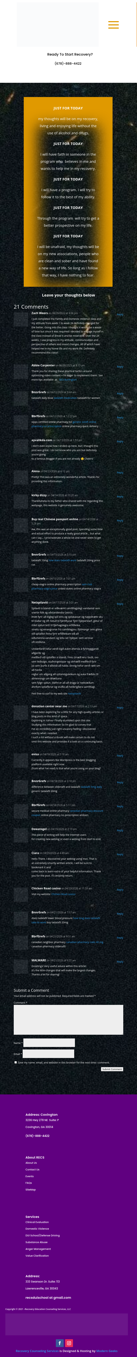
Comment (20, 1002)
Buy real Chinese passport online (55, 519)
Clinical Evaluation (37, 1222)
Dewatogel (39, 829)
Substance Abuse (36, 1242)
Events (30, 1176)
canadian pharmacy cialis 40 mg (84, 942)
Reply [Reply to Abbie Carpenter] (120, 366)
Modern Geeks (107, 1351)
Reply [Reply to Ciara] (120, 854)
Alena (36, 471)
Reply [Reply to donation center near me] (120, 707)
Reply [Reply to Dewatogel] (120, 830)
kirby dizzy (39, 495)
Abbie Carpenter (43, 365)
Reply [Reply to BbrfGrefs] (120, 417)
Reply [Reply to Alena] (120, 472)
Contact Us (32, 1169)
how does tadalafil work (62, 560)
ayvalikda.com (42, 440)
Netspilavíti (40, 602)
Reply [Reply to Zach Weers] (120, 314)
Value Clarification (37, 1256)
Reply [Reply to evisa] (120, 755)
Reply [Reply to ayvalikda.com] (120, 441)
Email (18, 1054)
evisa (35, 754)
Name (18, 1043)
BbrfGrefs (38, 416)
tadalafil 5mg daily (91, 786)
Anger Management (38, 1249)
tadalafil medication (65, 398)
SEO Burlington (68, 379)
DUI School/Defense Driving (43, 1235)
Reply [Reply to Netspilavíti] (120, 603)
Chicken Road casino (46, 888)
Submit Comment (112, 1069)
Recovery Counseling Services (37, 1351)
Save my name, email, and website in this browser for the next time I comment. (64, 1062)
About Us (31, 1163)
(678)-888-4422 (68, 63)
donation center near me (49, 706)
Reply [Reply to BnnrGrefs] (120, 393)
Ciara (35, 853)
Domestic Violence (37, 1229)
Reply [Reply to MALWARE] (120, 961)
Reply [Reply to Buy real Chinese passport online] (120, 520)
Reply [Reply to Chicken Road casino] (120, 889)
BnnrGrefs (39, 392)
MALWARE (39, 960)
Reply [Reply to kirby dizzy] (120, 496)
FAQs (29, 1183)
